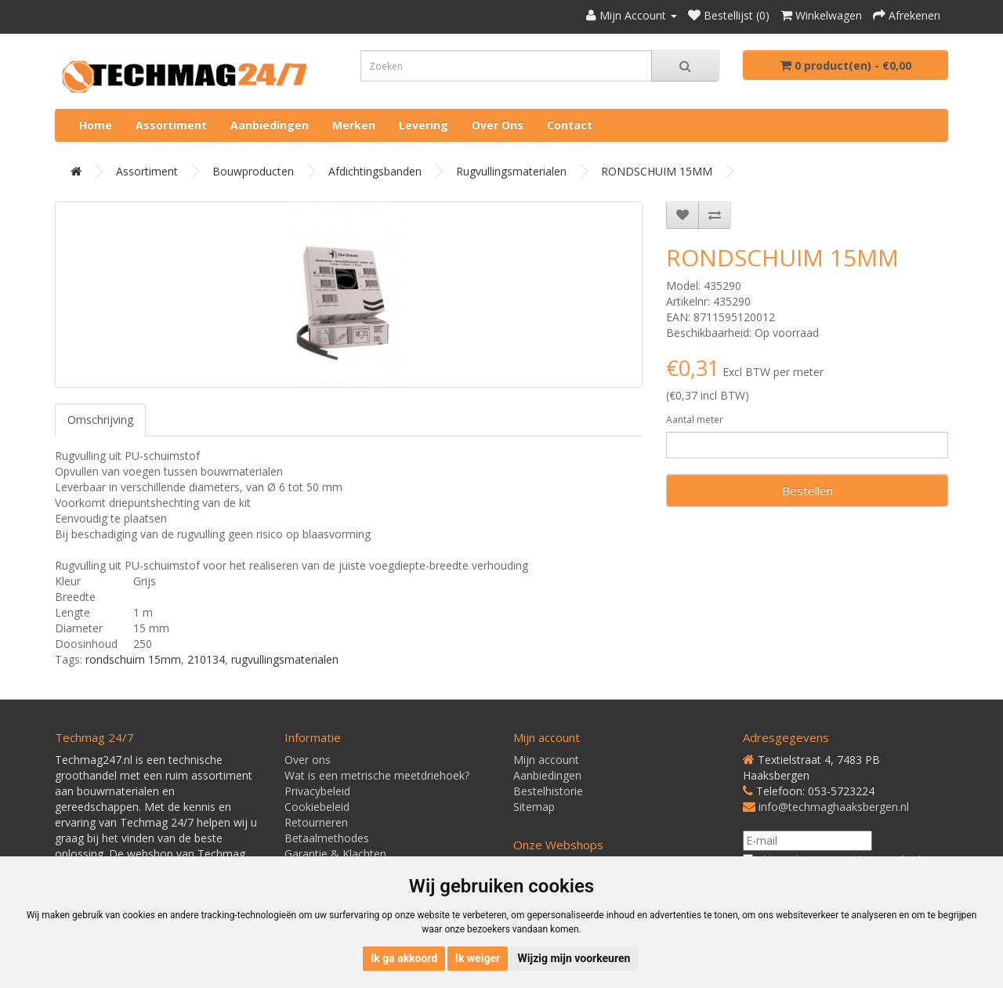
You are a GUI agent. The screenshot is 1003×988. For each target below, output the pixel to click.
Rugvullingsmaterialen (511, 171)
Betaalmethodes (326, 838)
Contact (569, 125)
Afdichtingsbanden (375, 171)
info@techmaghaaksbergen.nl (834, 806)
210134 (206, 659)
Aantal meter (694, 419)
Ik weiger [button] (477, 958)
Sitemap (534, 806)
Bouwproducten (253, 171)
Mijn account (546, 759)
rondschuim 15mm (133, 659)
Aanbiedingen (269, 125)
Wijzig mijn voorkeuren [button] (574, 958)
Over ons (497, 125)
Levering (423, 125)
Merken (353, 125)
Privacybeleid (317, 791)
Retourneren (316, 822)
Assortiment (171, 125)
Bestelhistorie (548, 791)
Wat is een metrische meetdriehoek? (376, 775)
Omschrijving (100, 419)
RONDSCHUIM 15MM (656, 171)
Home (95, 125)
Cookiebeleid (316, 806)
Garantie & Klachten (335, 853)
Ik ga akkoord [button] (404, 958)
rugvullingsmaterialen (285, 659)
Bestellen (807, 490)
